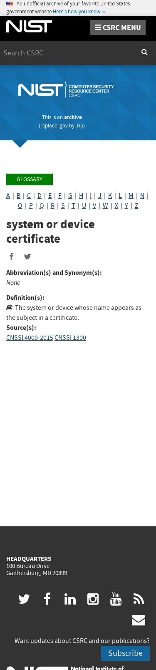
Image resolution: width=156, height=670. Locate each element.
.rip (79, 125)
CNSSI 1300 (70, 338)
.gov (63, 125)
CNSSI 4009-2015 (29, 338)
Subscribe (125, 653)
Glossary (29, 179)
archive (73, 117)
